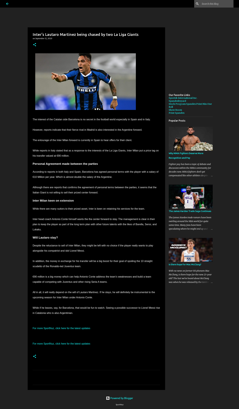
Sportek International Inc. (183, 98)
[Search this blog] (216, 4)
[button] (34, 45)
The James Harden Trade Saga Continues (190, 211)
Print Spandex (176, 112)
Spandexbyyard (177, 101)
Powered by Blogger (119, 398)
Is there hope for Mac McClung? (185, 264)
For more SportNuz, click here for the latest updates (61, 328)
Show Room (175, 110)
